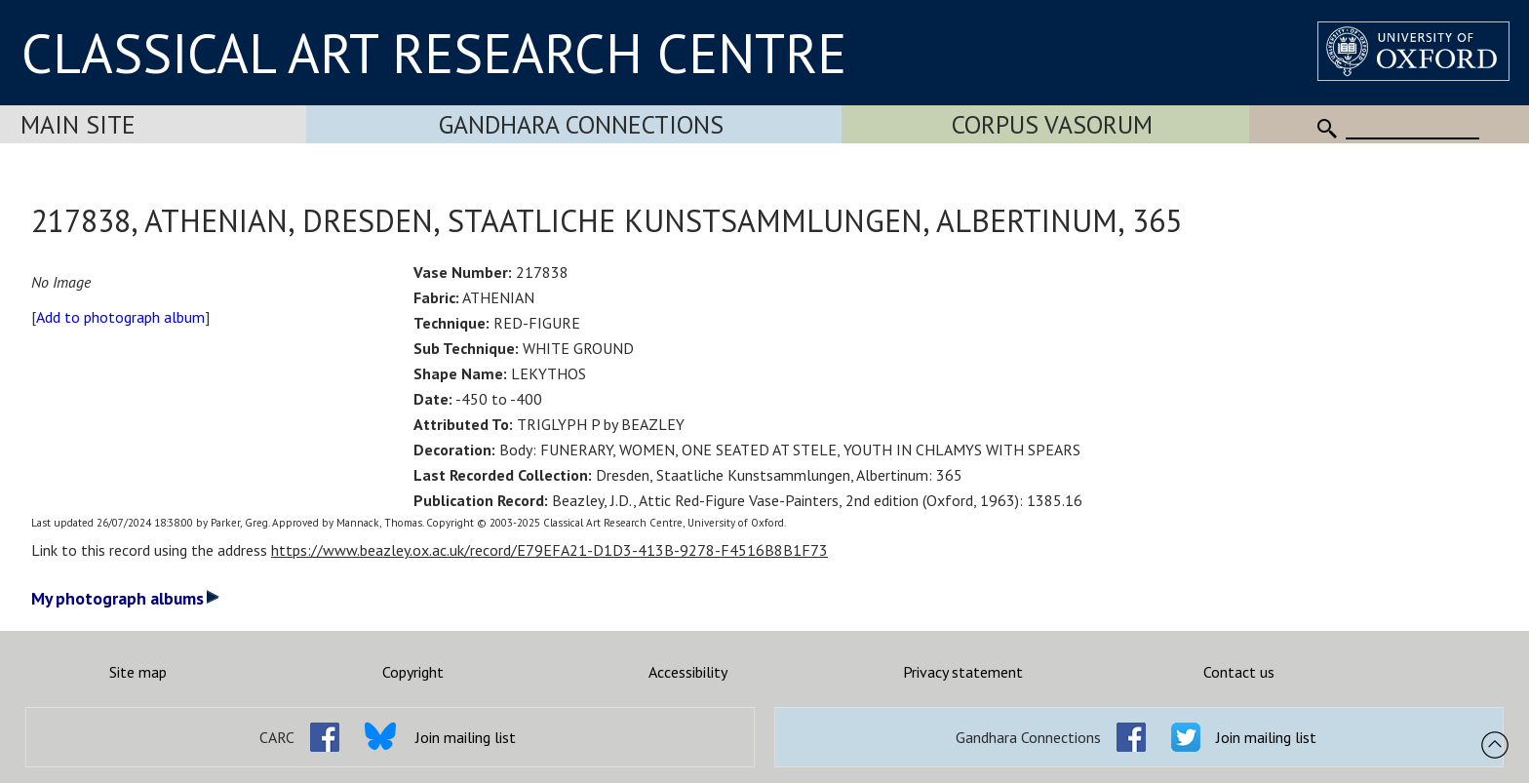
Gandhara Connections (581, 124)
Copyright (413, 672)
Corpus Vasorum (1052, 124)
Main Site (78, 124)
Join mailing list (465, 737)
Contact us (1238, 672)
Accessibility (687, 672)
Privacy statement (963, 672)
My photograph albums (125, 598)
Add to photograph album (120, 317)
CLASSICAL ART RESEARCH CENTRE (433, 53)
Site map (138, 672)
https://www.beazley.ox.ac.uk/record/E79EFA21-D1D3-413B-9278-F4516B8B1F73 (549, 550)
